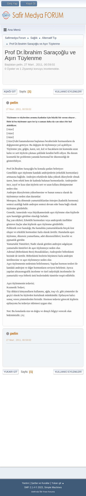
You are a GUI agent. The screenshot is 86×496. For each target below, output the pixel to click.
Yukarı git (10, 372)
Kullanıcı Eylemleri (68, 91)
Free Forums (49, 491)
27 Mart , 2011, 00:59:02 (18, 109)
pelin (14, 102)
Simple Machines (53, 487)
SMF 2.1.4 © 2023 (33, 487)
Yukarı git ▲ (58, 483)
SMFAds (35, 491)
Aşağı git (10, 91)
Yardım (25, 483)
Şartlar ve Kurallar (40, 483)
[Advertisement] (45, 76)
